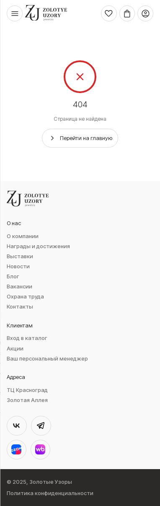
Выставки (20, 256)
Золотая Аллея (27, 400)
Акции (15, 348)
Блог (13, 276)
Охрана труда (25, 296)
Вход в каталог (27, 338)
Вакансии (19, 286)
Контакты (20, 307)
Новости (18, 266)
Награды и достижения (38, 246)
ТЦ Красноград (27, 390)
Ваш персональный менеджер (47, 358)
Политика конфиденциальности (50, 493)
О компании (23, 236)
